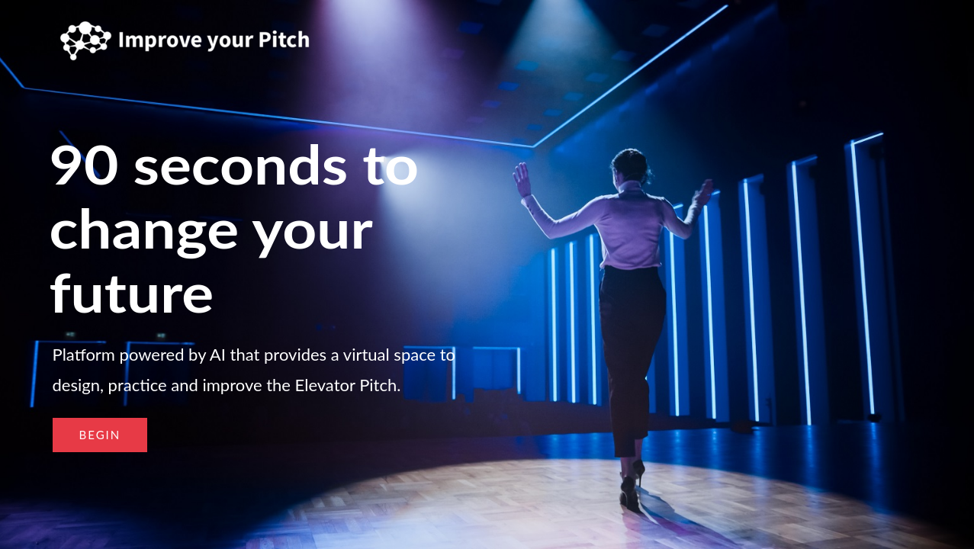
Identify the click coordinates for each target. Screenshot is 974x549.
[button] (100, 435)
